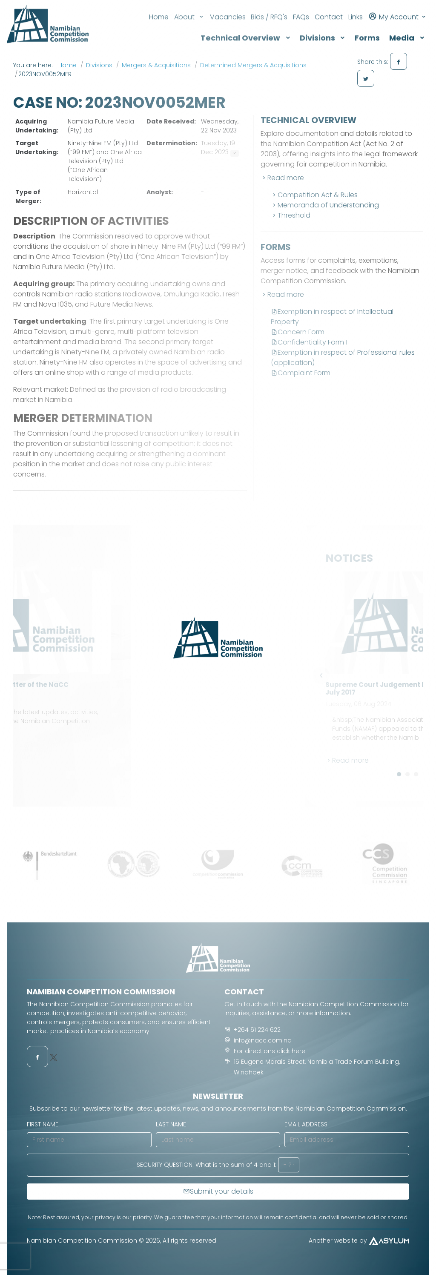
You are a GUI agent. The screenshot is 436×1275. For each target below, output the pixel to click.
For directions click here (269, 1051)
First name (42, 1124)
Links (355, 9)
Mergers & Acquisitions (156, 65)
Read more (282, 178)
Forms (367, 29)
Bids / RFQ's (269, 9)
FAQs (301, 9)
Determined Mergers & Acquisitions (253, 65)
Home (159, 9)
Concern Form (297, 332)
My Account (397, 8)
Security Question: (165, 1164)
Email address (305, 1124)
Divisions (99, 65)
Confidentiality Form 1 (309, 342)
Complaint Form (300, 373)
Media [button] (407, 29)
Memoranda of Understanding (325, 205)
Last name (171, 1124)
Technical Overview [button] (245, 29)
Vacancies (228, 9)
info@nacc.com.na (263, 1040)
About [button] (189, 9)
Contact (329, 9)
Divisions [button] (322, 29)
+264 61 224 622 (257, 1029)
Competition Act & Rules (314, 195)
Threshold (290, 215)
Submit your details (218, 1191)
